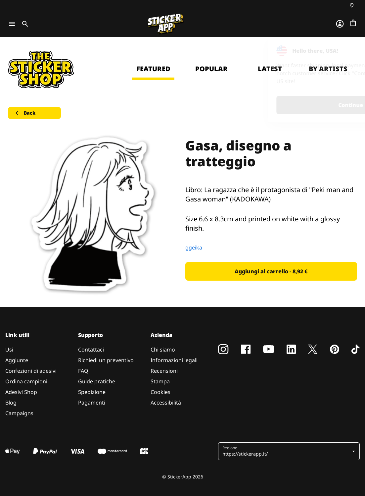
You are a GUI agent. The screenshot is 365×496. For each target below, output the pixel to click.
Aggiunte (16, 360)
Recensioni (164, 370)
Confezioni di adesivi (31, 370)
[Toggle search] (24, 24)
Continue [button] (276, 105)
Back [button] (25, 113)
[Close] (345, 50)
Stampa (160, 381)
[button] (286, 451)
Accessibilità (166, 402)
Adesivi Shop (21, 392)
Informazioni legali (174, 360)
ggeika (193, 247)
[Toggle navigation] (12, 24)
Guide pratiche (96, 381)
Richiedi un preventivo (106, 360)
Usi (9, 349)
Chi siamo (163, 349)
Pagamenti (91, 402)
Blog (11, 402)
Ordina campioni (26, 381)
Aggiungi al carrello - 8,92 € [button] (271, 271)
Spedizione (92, 392)
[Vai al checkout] (353, 23)
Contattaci (91, 349)
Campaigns (19, 413)
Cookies (160, 392)
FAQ (83, 370)
